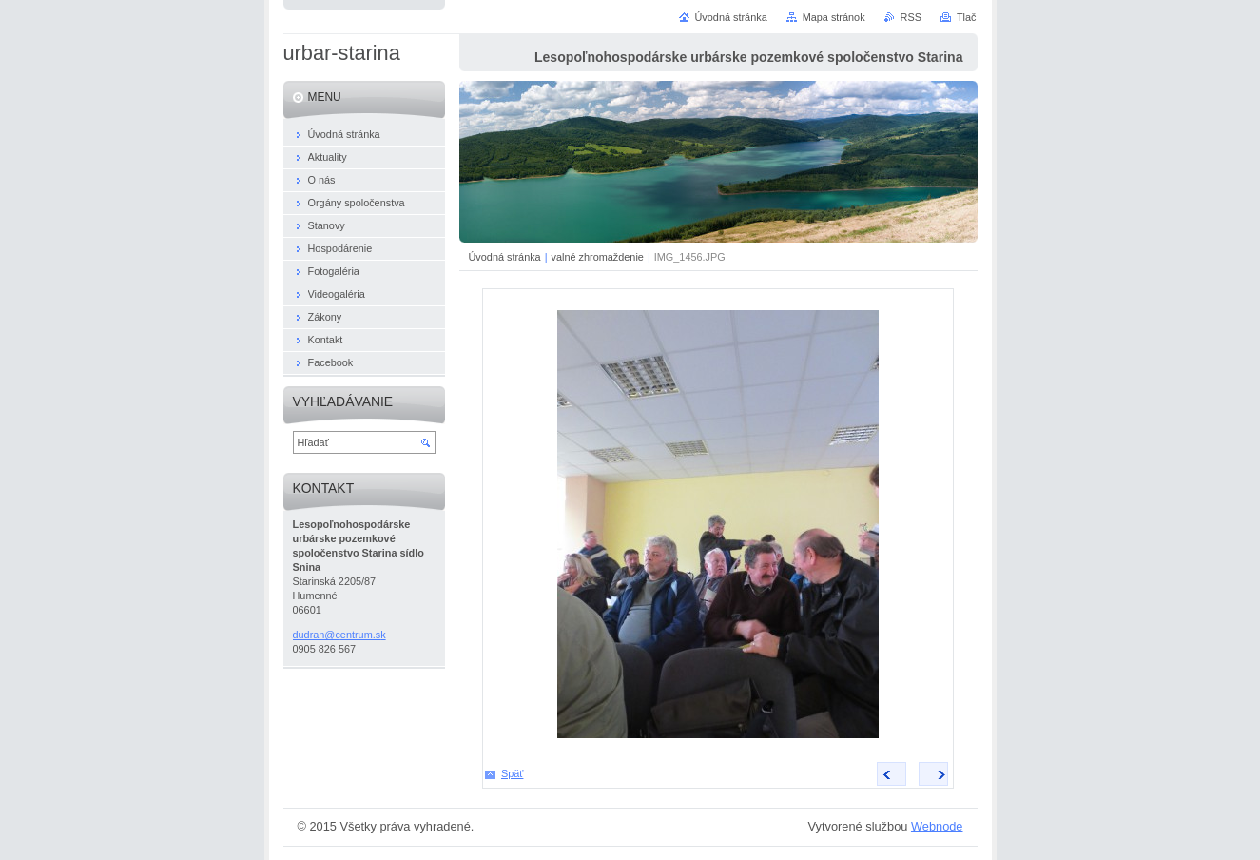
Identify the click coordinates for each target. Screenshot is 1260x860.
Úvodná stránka (505, 257)
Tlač (967, 17)
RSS (911, 17)
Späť (512, 773)
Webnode (937, 826)
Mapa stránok (834, 17)
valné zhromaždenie (598, 257)
